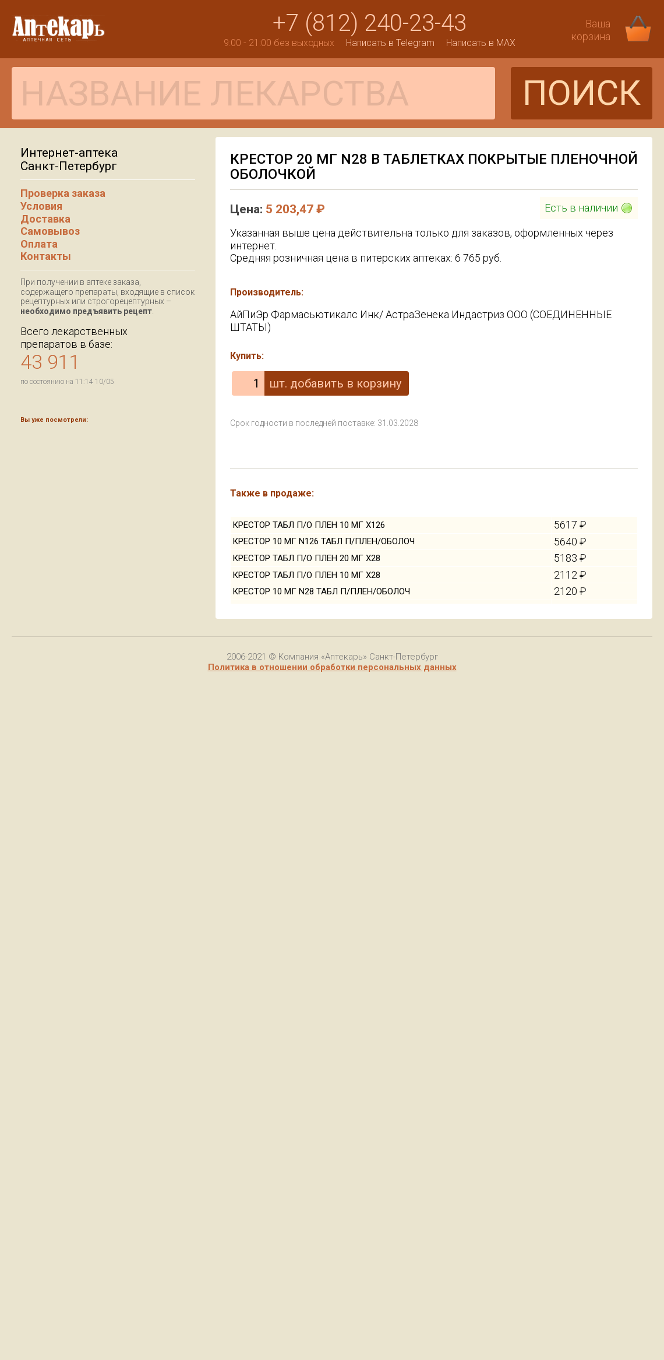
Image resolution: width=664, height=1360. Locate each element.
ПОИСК (581, 93)
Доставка (45, 219)
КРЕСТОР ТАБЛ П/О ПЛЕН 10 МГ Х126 (308, 525)
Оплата (39, 244)
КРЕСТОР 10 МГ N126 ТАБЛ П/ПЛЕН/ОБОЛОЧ (323, 541)
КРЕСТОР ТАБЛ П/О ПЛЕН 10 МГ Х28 (306, 575)
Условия (41, 206)
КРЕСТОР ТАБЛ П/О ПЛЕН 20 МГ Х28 (306, 558)
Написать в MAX (480, 42)
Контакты (45, 256)
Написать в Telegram (390, 42)
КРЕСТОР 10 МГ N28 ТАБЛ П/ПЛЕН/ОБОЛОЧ (321, 591)
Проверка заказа (62, 193)
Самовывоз (50, 231)
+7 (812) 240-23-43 (370, 23)
